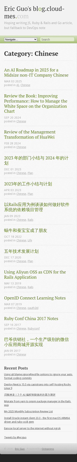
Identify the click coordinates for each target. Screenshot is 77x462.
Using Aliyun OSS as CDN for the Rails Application (35, 274)
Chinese (25, 85)
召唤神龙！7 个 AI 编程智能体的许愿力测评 (29, 394)
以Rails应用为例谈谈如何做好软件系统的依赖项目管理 (36, 207)
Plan (30, 173)
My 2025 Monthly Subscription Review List (28, 411)
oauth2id (33, 308)
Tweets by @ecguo (15, 437)
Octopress (48, 448)
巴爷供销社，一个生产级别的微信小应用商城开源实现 (36, 342)
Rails (30, 219)
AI (17, 85)
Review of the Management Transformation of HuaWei (30, 134)
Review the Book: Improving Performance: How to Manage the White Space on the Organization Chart (36, 103)
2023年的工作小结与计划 (28, 183)
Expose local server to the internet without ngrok (32, 428)
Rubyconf (34, 328)
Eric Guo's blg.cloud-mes (34, 12)
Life (30, 240)
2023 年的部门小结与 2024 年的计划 (36, 160)
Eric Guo (20, 448)
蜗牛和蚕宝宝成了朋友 (25, 230)
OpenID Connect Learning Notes (35, 298)
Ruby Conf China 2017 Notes (31, 318)
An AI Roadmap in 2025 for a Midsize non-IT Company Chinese (36, 72)
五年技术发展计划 (21, 251)
